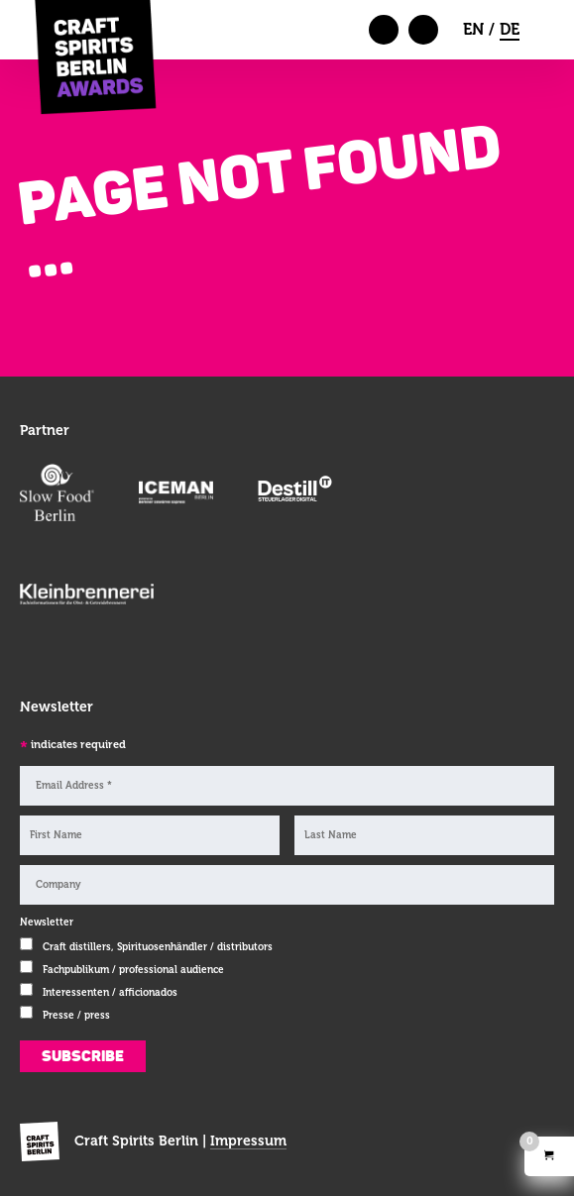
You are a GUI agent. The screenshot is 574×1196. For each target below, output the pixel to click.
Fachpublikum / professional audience (133, 969)
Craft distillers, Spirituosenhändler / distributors (158, 946)
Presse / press (76, 1015)
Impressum (248, 1140)
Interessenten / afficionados (110, 992)
